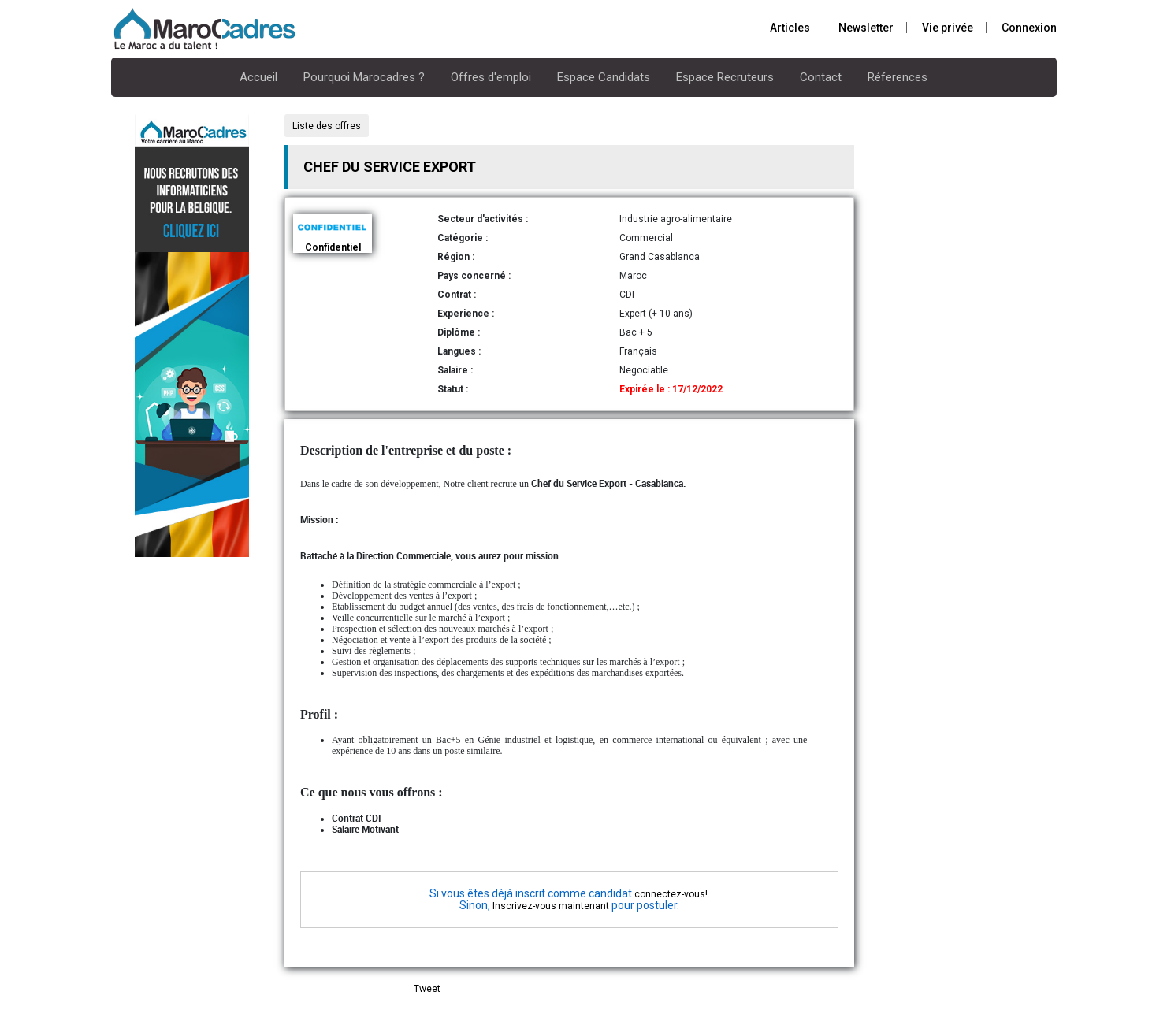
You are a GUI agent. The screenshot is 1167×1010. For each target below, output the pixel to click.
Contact (821, 77)
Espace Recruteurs (725, 77)
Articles (790, 27)
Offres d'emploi (491, 77)
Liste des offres (326, 126)
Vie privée (947, 27)
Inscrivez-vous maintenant (550, 906)
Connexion (1029, 27)
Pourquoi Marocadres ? (364, 77)
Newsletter (866, 27)
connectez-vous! (671, 894)
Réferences (897, 77)
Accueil (258, 77)
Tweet (427, 988)
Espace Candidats (603, 77)
